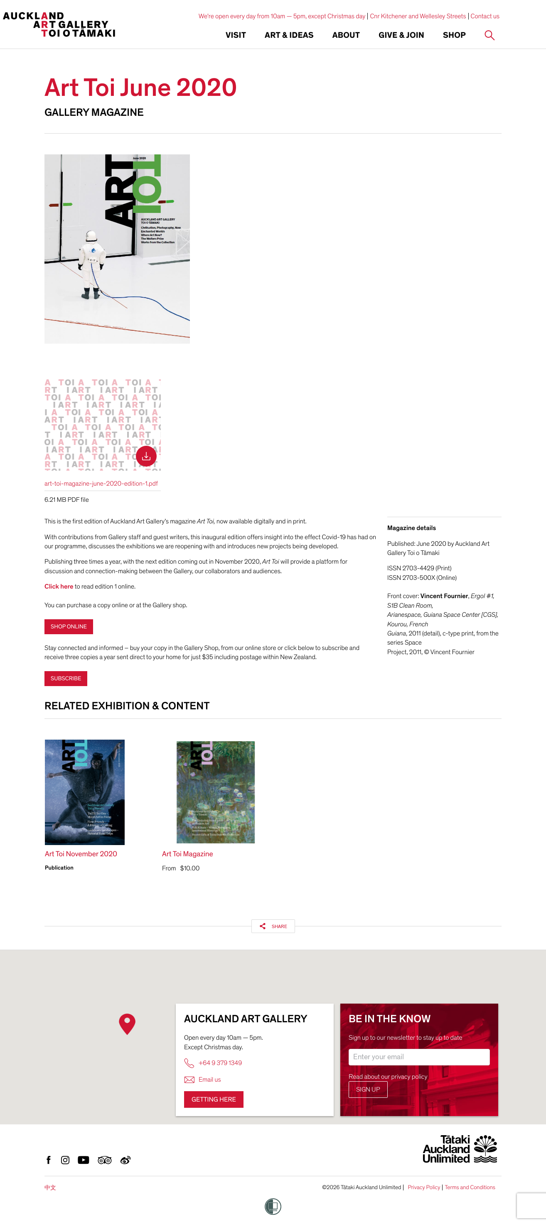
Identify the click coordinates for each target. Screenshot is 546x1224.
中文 (50, 1188)
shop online (69, 626)
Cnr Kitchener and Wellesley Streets (418, 16)
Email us (202, 1080)
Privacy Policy (424, 1187)
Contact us (485, 16)
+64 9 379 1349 (213, 1063)
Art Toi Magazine (187, 854)
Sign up (368, 1089)
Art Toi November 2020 (81, 854)
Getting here (214, 1099)
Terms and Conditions (470, 1187)
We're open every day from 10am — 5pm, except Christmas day (282, 16)
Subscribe (66, 678)
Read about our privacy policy (388, 1076)
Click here (59, 586)
